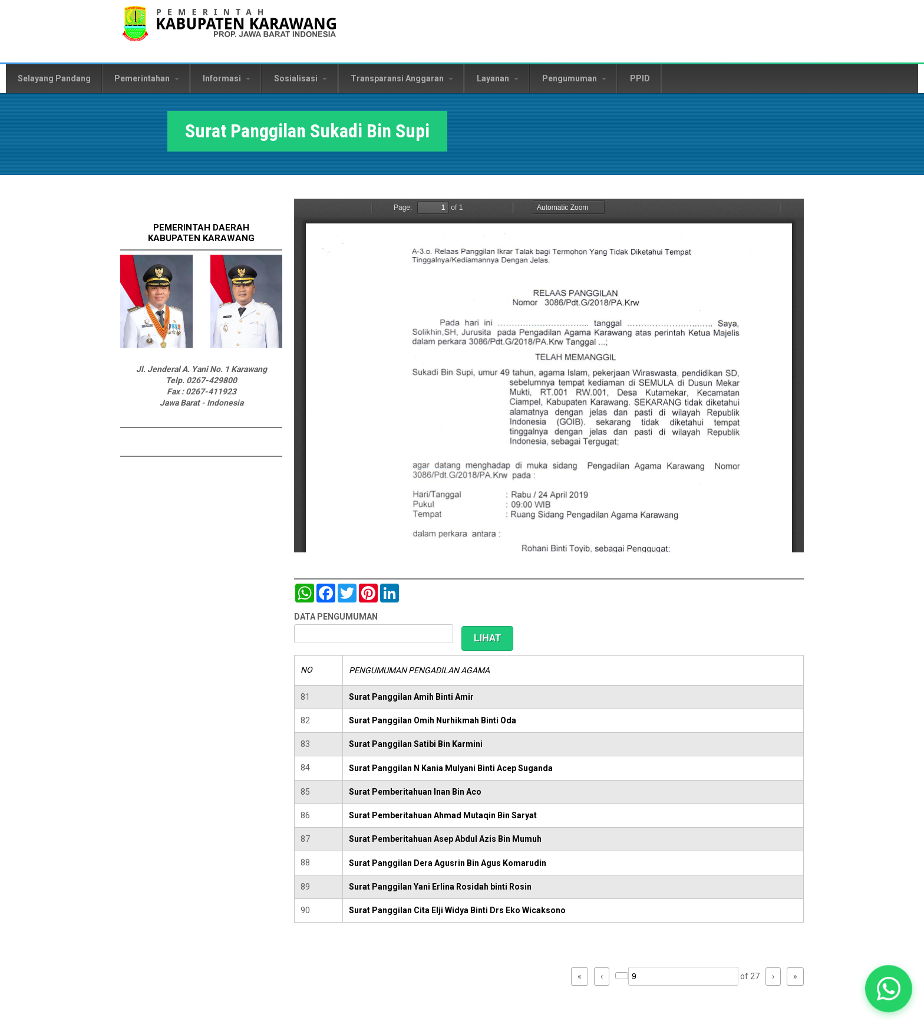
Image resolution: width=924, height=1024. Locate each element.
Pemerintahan (146, 78)
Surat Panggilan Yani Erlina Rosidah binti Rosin (440, 886)
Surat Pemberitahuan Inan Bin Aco (415, 791)
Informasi (226, 78)
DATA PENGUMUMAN (336, 616)
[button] (888, 988)
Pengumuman (574, 78)
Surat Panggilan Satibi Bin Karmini (416, 744)
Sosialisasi (300, 78)
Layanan (498, 78)
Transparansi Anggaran (402, 78)
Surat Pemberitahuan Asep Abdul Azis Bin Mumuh (445, 839)
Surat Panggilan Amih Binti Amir (411, 697)
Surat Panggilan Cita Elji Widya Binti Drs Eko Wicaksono (457, 910)
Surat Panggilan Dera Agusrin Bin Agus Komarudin (447, 863)
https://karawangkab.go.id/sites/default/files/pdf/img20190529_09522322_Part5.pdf (549, 375)
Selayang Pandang (54, 78)
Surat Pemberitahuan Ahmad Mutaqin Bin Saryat (443, 815)
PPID (640, 78)
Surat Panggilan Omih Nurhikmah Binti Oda (432, 720)
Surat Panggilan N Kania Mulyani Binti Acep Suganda (451, 768)
